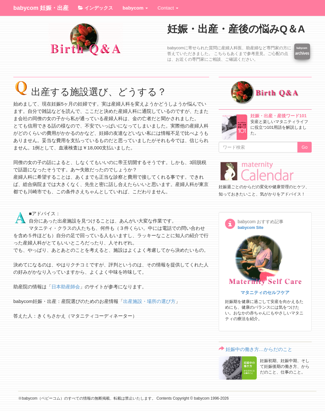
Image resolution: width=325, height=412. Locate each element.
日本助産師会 (65, 286)
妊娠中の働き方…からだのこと (259, 349)
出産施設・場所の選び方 (149, 301)
